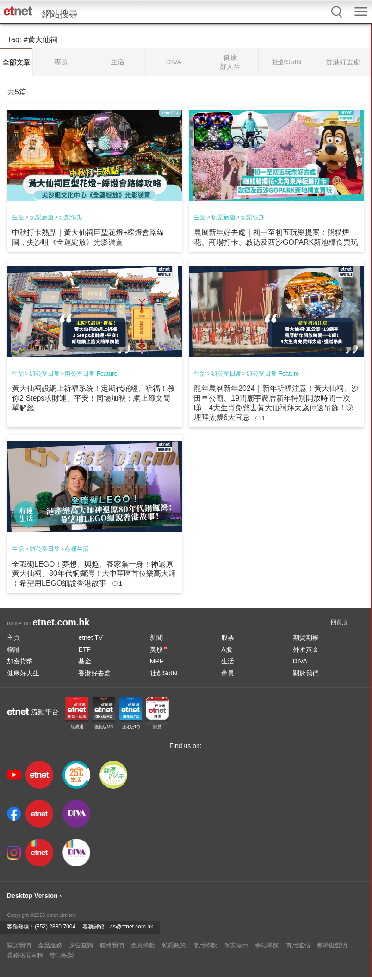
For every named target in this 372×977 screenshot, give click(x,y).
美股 (158, 649)
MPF (157, 661)
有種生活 (77, 548)
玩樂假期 (71, 217)
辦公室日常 (45, 373)
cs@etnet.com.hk (131, 926)
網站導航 (267, 945)
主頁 (13, 637)
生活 (18, 217)
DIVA (300, 661)
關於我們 (306, 673)
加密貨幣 (20, 661)
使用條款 (205, 945)
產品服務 (50, 945)
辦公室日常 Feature (91, 373)
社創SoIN (163, 673)
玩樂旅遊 (42, 217)
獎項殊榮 (62, 955)
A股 (226, 649)
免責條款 (143, 945)
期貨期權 (306, 637)
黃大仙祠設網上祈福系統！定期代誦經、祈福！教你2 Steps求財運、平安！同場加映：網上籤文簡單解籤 (93, 398)
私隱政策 (174, 945)
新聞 (156, 637)
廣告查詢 (81, 945)
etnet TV (90, 637)
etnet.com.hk (60, 622)
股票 (227, 637)
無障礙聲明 (332, 945)
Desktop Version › (34, 895)
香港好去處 (94, 673)
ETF (84, 649)
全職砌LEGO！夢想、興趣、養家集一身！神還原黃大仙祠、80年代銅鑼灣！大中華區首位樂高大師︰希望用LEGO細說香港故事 (94, 573)
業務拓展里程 (25, 955)
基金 (84, 661)
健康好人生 (23, 673)
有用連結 (298, 945)
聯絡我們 (112, 945)
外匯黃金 (306, 649)
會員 (227, 673)
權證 (13, 649)
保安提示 (236, 945)
